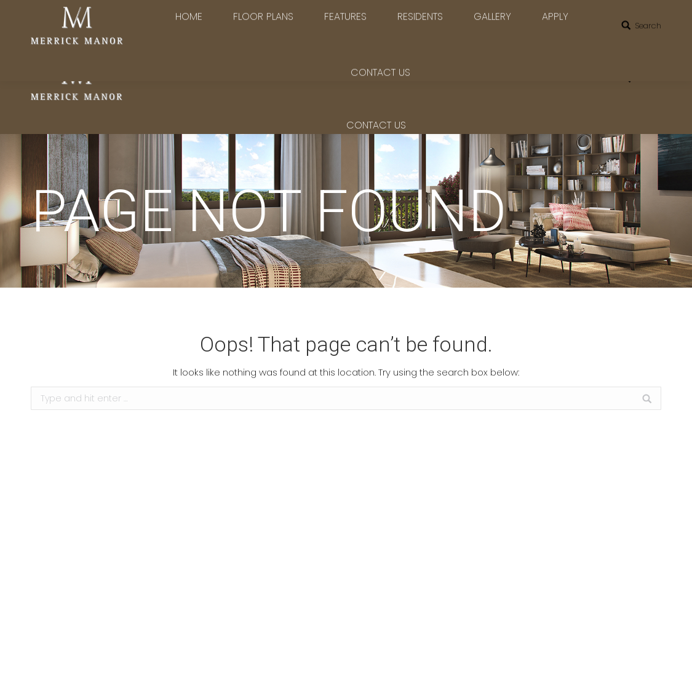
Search (648, 78)
